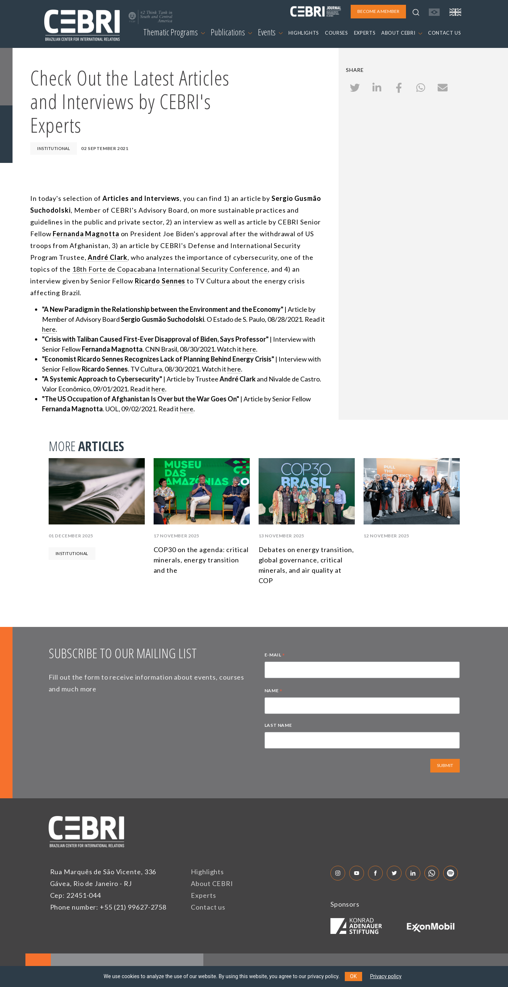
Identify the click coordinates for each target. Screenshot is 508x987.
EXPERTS (365, 33)
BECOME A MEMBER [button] (378, 11)
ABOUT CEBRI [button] (401, 33)
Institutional (53, 148)
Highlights (207, 872)
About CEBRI (212, 883)
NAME (273, 691)
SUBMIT (445, 765)
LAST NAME (278, 725)
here (49, 329)
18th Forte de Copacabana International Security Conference (170, 269)
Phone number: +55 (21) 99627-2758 (108, 907)
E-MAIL (274, 656)
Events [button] (270, 32)
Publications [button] (231, 32)
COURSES (336, 33)
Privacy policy (386, 976)
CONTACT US (444, 33)
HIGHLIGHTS (303, 33)
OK (353, 976)
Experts (203, 895)
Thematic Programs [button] (174, 32)
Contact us (208, 907)
